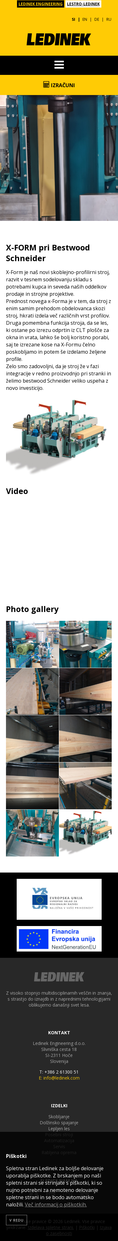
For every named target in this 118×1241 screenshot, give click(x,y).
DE (96, 19)
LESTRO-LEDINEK (83, 4)
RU (108, 19)
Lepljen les (59, 1129)
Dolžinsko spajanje (59, 1123)
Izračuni (59, 85)
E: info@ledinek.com (59, 1078)
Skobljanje (59, 1117)
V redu (16, 1220)
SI (73, 19)
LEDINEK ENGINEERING (41, 4)
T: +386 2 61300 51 (59, 1072)
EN (84, 19)
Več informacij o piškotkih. (56, 1204)
